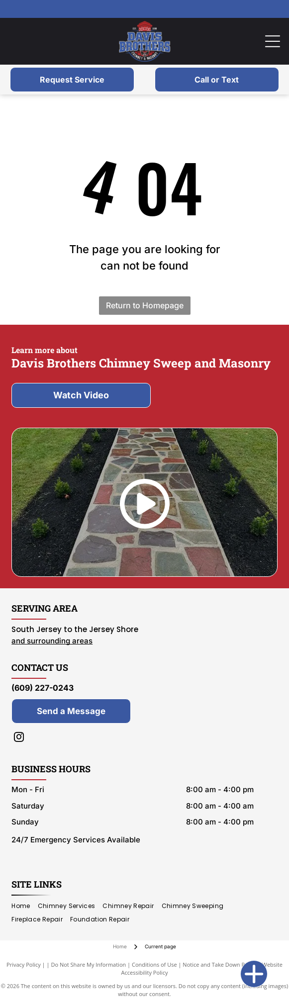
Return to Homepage (145, 305)
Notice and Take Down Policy (219, 964)
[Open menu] (272, 41)
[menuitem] (24, 906)
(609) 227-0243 (42, 688)
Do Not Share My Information (88, 964)
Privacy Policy (23, 964)
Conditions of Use (154, 964)
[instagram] (18, 738)
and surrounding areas (52, 640)
